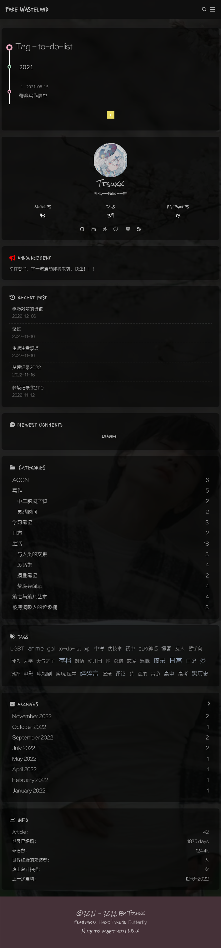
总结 (118, 661)
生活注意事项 (25, 348)
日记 (191, 661)
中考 (99, 649)
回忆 (15, 661)
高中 (169, 674)
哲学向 (195, 648)
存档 (65, 661)
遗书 (142, 674)
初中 (130, 649)
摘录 (159, 660)
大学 (28, 661)
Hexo (104, 922)
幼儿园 (95, 661)
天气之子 (45, 661)
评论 (120, 674)
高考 (183, 674)
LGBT (17, 648)
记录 (107, 674)
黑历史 (200, 673)
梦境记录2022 (26, 367)
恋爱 (131, 661)
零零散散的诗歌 (27, 309)
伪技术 (115, 648)
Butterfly (137, 922)
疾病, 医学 (66, 674)
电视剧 (44, 674)
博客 (166, 649)
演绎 (15, 674)
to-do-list (69, 648)
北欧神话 (148, 648)
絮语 (16, 329)
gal (51, 649)
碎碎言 (89, 673)
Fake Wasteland (26, 9)
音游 (155, 674)
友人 (179, 648)
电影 (28, 674)
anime (36, 649)
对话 (79, 661)
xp (87, 649)
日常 (175, 661)
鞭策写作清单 (33, 96)
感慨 (145, 661)
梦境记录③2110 (27, 387)
